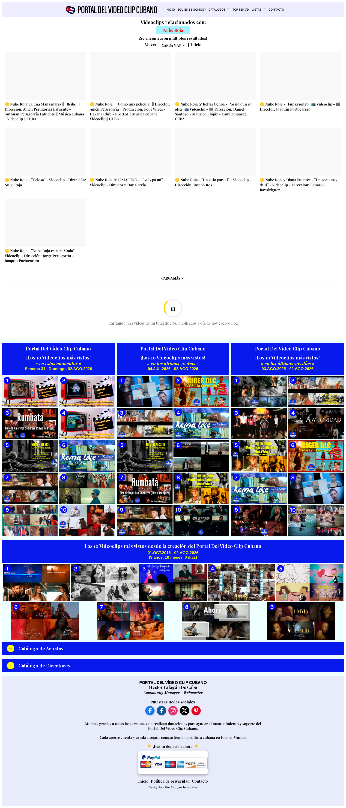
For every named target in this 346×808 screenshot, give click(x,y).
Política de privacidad (170, 781)
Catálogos (217, 10)
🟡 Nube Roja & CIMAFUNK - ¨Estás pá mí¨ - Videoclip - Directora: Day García (128, 182)
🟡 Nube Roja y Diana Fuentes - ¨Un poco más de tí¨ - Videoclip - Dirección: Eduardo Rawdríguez (298, 184)
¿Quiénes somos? (192, 10)
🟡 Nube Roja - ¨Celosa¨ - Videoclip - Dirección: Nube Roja (45, 182)
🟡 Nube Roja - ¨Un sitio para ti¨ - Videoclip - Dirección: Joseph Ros (213, 182)
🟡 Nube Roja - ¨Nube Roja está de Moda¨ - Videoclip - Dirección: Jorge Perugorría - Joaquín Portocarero (41, 255)
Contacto (276, 10)
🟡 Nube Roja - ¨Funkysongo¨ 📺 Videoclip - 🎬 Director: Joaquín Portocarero (300, 106)
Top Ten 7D (241, 10)
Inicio (170, 10)
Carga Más (171, 45)
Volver (151, 44)
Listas (257, 10)
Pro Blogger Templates (181, 787)
